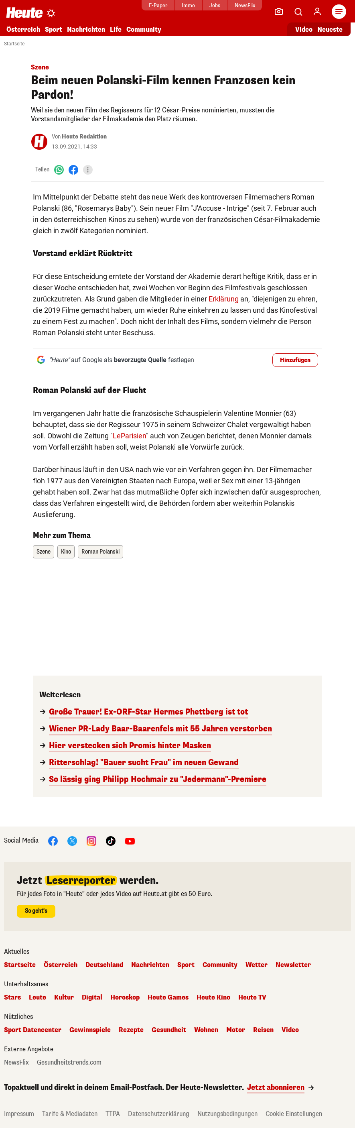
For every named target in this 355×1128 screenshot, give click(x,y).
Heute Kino (213, 998)
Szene (44, 552)
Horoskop (125, 998)
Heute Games (168, 998)
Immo (175, 5)
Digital (92, 998)
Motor (235, 1030)
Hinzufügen (295, 360)
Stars (12, 998)
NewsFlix (231, 5)
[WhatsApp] (59, 169)
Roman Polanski (100, 552)
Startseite (14, 44)
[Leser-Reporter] (279, 11)
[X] (72, 840)
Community (143, 29)
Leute (37, 998)
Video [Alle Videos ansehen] (303, 29)
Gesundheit (169, 1030)
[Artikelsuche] (298, 11)
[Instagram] (91, 840)
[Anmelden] (317, 11)
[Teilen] (88, 170)
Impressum (19, 1114)
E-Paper (144, 5)
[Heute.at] (24, 12)
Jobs (201, 5)
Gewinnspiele (90, 1030)
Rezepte (131, 1030)
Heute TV (252, 998)
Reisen (263, 1030)
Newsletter (293, 965)
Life (116, 29)
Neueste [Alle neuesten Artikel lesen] (330, 29)
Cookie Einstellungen (294, 1114)
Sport (53, 29)
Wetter (256, 965)
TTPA (112, 1114)
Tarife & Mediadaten (69, 1114)
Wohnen (206, 1030)
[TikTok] (111, 840)
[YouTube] (130, 840)
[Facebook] (73, 169)
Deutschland (104, 965)
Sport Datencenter (32, 1030)
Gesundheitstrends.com (69, 1063)
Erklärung (224, 299)
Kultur (64, 998)
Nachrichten (86, 29)
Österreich (23, 29)
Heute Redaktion (84, 136)
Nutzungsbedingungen (227, 1114)
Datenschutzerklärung (158, 1114)
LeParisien (129, 436)
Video (290, 1030)
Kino (66, 552)
